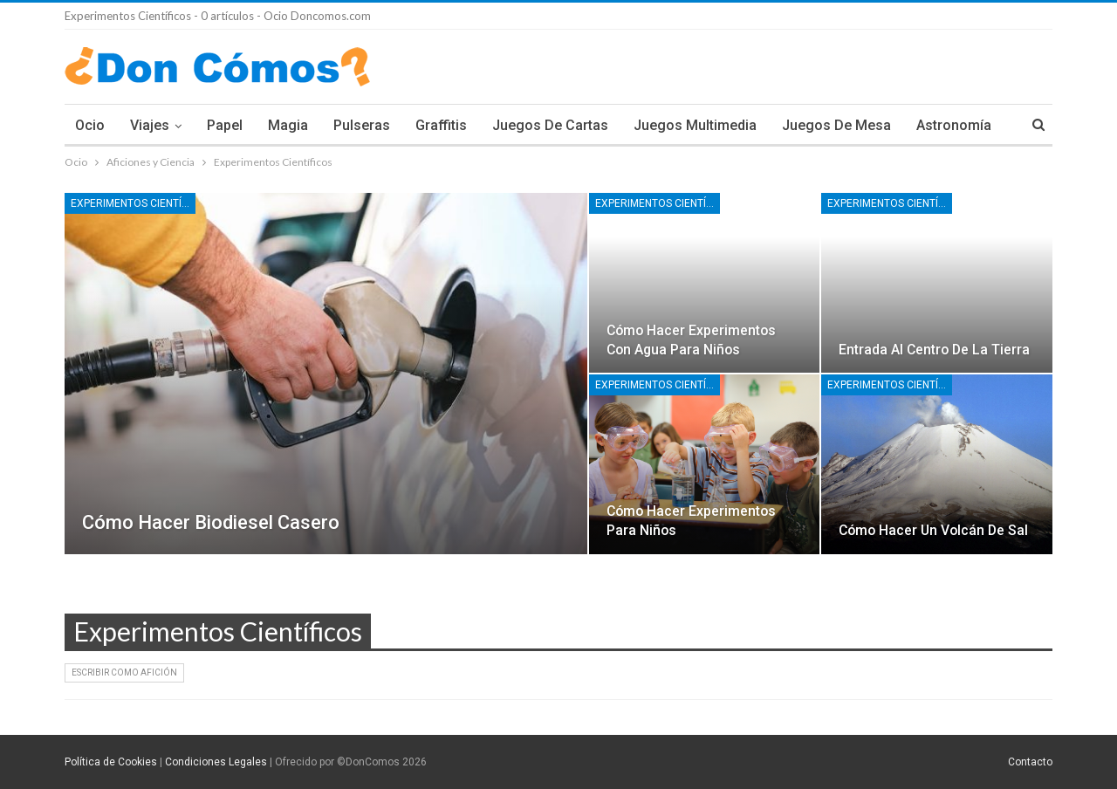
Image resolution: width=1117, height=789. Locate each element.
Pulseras (361, 125)
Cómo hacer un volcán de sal (933, 530)
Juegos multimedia (695, 125)
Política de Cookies (111, 762)
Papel (225, 125)
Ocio (90, 125)
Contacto (1030, 762)
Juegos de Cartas (550, 125)
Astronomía (953, 125)
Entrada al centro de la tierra (934, 349)
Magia (288, 125)
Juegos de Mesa (836, 125)
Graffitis (441, 125)
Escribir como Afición (124, 672)
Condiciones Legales (216, 762)
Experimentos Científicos (133, 203)
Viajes (149, 125)
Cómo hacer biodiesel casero (210, 522)
